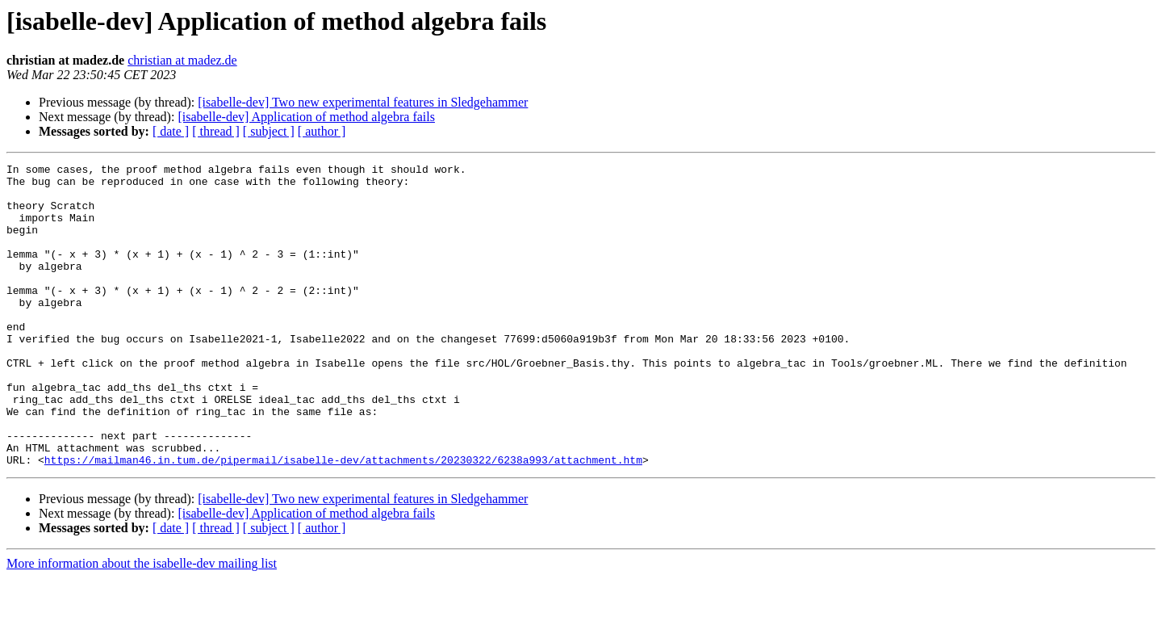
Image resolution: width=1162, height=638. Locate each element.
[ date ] (171, 131)
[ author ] (322, 131)
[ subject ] (269, 131)
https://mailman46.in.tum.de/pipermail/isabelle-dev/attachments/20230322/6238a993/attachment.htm (343, 520)
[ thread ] (216, 131)
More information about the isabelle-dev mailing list (141, 624)
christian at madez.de (182, 60)
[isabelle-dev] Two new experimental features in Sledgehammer (363, 102)
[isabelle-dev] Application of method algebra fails (306, 117)
